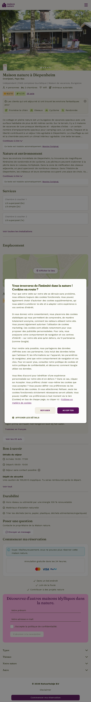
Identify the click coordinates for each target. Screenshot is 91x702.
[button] (25, 417)
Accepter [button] (68, 410)
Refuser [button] (45, 410)
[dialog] (45, 351)
